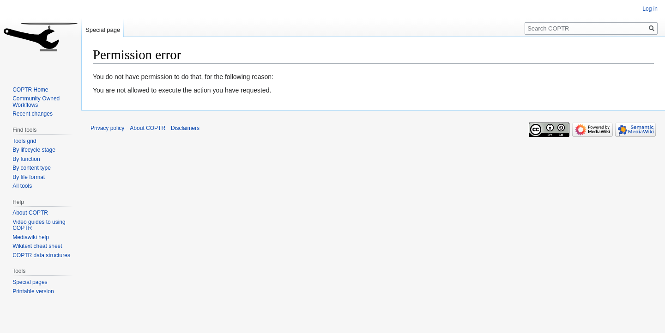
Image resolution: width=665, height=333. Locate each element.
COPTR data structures (41, 255)
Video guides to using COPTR (39, 225)
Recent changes (32, 114)
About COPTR (30, 213)
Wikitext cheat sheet (37, 246)
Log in (650, 9)
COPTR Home (30, 89)
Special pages (29, 282)
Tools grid (24, 141)
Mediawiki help (30, 237)
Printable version (33, 291)
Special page (102, 29)
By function (26, 159)
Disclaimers (185, 128)
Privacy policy (107, 128)
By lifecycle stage (33, 150)
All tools (22, 186)
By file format (28, 177)
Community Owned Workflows (36, 101)
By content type (31, 168)
